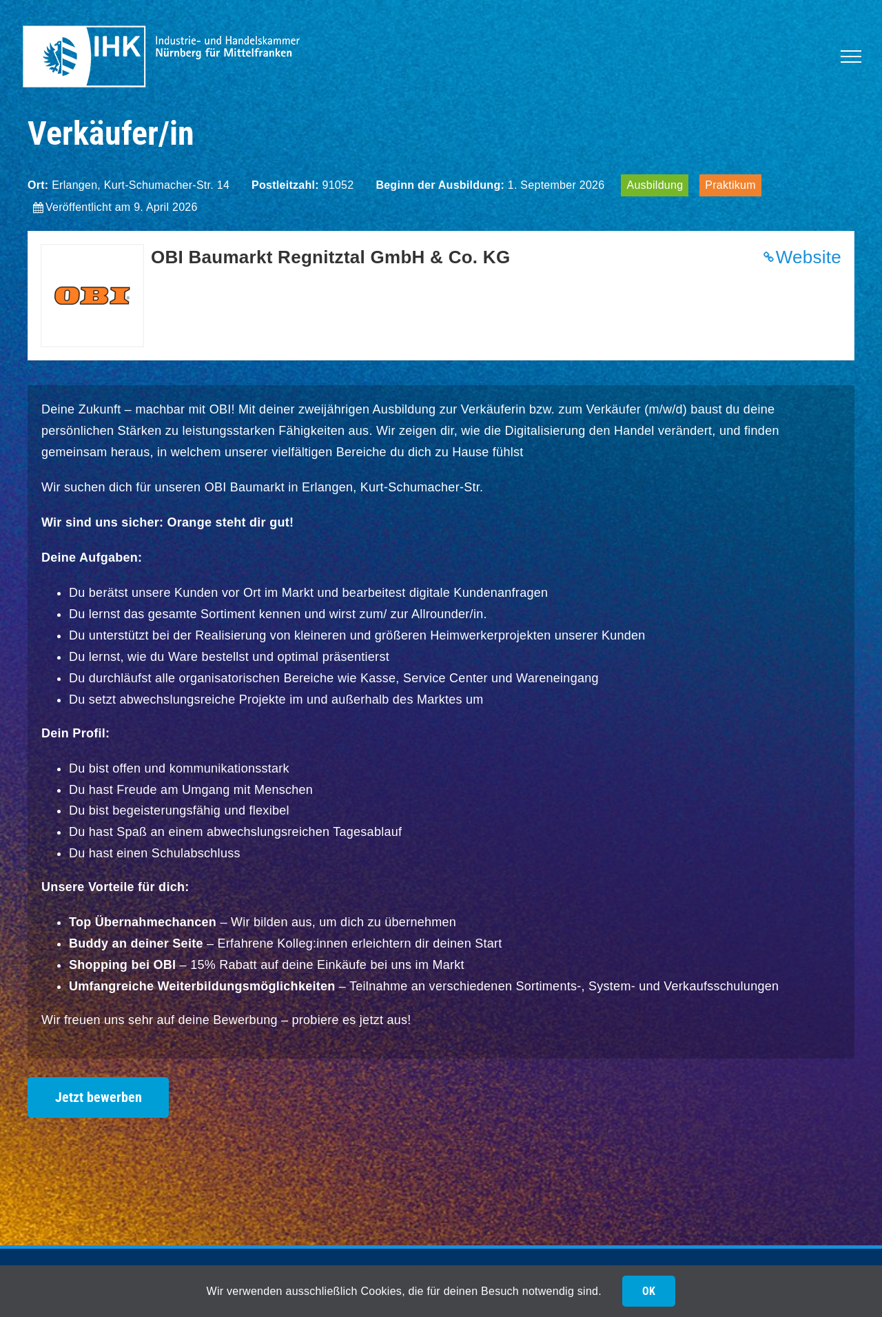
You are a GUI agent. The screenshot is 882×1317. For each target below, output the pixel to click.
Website (808, 257)
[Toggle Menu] (851, 56)
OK (648, 1291)
